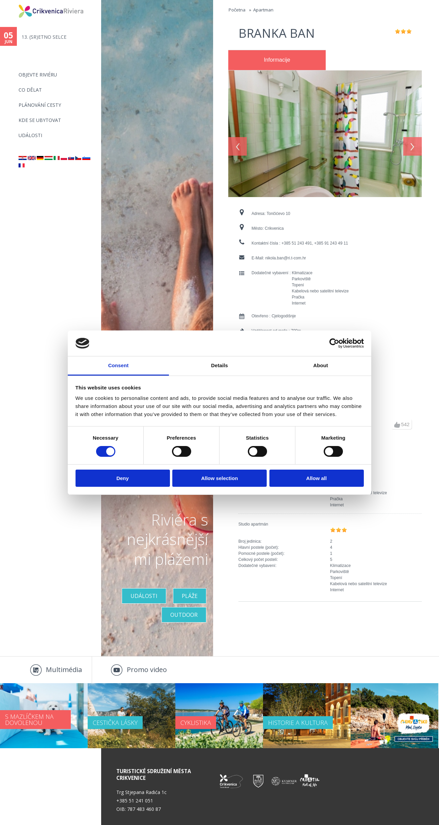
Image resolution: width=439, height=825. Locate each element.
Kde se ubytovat (40, 120)
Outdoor (184, 614)
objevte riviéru (38, 74)
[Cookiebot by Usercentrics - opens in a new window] (334, 343)
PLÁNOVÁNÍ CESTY (40, 105)
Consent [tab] (118, 365)
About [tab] (320, 365)
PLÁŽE (190, 596)
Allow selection (219, 478)
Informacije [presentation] (277, 60)
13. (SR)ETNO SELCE (44, 37)
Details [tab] (219, 365)
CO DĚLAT (30, 90)
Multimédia (64, 669)
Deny (122, 478)
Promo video (147, 669)
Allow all (316, 478)
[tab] (277, 60)
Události (30, 135)
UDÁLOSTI (143, 596)
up (397, 425)
